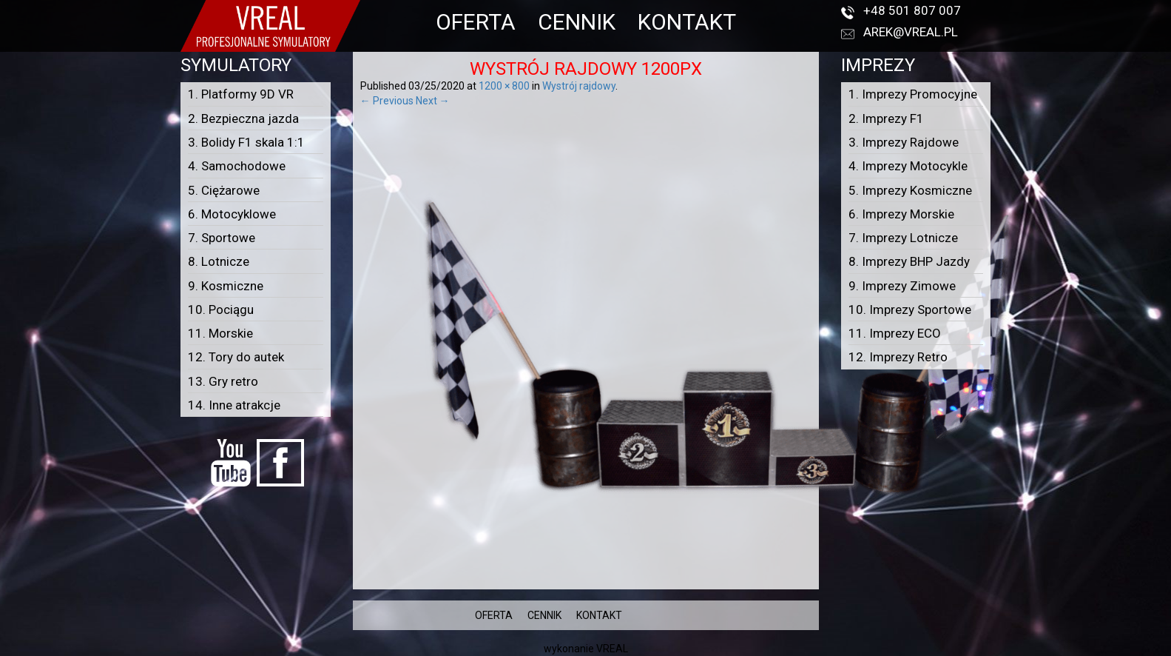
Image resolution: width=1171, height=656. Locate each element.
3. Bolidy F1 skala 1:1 (246, 142)
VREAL (612, 649)
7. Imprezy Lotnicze (903, 237)
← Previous (387, 101)
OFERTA (476, 22)
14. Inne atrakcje (234, 405)
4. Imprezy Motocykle (908, 165)
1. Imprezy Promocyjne (912, 94)
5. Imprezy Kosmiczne (910, 190)
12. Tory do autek (236, 356)
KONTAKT (687, 22)
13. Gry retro (223, 381)
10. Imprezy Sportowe (909, 309)
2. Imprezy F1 (886, 118)
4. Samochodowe (237, 165)
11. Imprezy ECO (894, 333)
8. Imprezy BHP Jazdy (909, 261)
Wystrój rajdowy (578, 86)
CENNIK (576, 22)
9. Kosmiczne (225, 285)
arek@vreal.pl (910, 31)
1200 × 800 (504, 86)
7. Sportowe (221, 237)
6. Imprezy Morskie (901, 214)
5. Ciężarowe (224, 190)
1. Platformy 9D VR (241, 94)
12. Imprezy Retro (898, 356)
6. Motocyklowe (232, 214)
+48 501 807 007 (912, 10)
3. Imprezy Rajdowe (903, 142)
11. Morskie (220, 333)
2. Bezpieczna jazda (243, 118)
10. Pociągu (221, 309)
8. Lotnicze (218, 261)
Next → (433, 101)
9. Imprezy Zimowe (902, 285)
